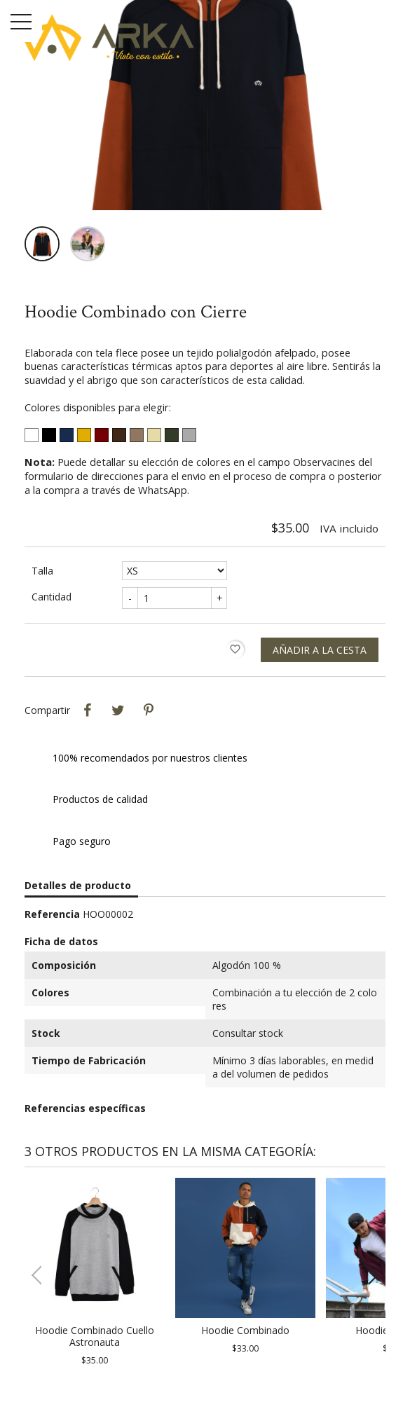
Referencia (52, 914)
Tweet (118, 710)
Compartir (87, 710)
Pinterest (149, 710)
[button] (369, 1275)
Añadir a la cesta (320, 650)
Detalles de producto (78, 885)
